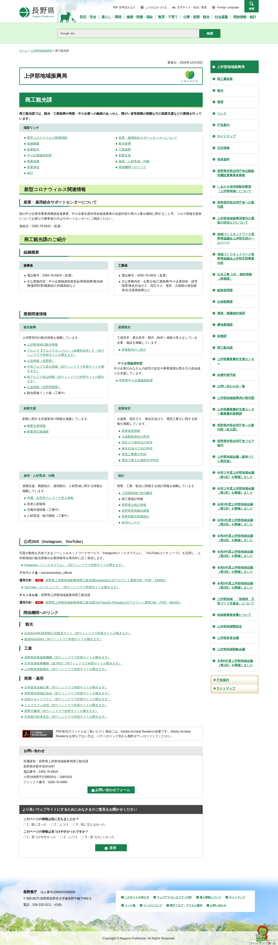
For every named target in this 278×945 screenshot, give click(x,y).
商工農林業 (225, 79)
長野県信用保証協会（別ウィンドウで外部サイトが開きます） (67, 693)
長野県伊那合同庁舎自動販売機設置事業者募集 (235, 173)
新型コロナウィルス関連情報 (55, 189)
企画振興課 (225, 301)
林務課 (221, 336)
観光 (220, 90)
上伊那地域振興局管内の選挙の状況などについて (235, 220)
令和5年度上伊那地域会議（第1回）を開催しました (235, 569)
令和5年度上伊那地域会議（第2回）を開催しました (235, 585)
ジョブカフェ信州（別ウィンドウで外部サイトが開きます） (66, 705)
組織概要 (33, 143)
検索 (251, 8)
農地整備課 (225, 324)
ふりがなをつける (156, 7)
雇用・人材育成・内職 (134, 161)
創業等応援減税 (38, 431)
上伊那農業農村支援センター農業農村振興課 (235, 411)
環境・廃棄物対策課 (231, 313)
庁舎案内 (223, 125)
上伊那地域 (129, 493)
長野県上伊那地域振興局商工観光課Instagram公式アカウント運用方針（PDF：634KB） (106, 580)
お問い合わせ (218, 905)
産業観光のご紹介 (134, 349)
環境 (220, 102)
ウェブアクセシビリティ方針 (174, 897)
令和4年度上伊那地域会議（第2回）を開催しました (235, 554)
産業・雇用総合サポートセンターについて (148, 137)
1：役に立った (37, 824)
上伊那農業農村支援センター (235, 361)
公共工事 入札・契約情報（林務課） (234, 276)
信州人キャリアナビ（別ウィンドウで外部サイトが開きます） (67, 699)
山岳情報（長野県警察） (44, 387)
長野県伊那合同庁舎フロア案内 (235, 443)
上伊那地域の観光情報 (42, 344)
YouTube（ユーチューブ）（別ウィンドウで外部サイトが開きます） (72, 587)
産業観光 (33, 149)
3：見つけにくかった (100, 837)
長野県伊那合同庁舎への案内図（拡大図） (235, 427)
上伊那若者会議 (228, 638)
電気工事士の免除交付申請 (140, 460)
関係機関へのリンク (132, 167)
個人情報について (210, 897)
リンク (221, 113)
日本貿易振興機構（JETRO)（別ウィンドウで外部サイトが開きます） (73, 663)
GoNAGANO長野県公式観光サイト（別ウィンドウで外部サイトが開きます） (77, 633)
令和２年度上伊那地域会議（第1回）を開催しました (235, 474)
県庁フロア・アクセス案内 (186, 905)
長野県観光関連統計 (135, 516)
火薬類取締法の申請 (135, 436)
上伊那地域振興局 (41, 50)
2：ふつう (61, 824)
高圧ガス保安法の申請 (137, 442)
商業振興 (33, 161)
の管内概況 (145, 493)
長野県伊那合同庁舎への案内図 (235, 204)
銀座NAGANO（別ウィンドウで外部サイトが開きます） (63, 639)
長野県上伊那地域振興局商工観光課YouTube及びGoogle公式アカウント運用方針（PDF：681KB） (113, 602)
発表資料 (223, 159)
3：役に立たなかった (90, 824)
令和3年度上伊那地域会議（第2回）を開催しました (235, 522)
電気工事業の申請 (134, 454)
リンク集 (130, 905)
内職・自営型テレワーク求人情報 (50, 498)
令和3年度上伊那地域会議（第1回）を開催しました (235, 506)
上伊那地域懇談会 (229, 626)
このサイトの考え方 (137, 897)
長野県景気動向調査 (135, 510)
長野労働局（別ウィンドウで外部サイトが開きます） (61, 711)
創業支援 (125, 155)
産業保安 (33, 167)
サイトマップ (226, 136)
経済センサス (131, 522)
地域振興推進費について (234, 615)
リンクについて (152, 905)
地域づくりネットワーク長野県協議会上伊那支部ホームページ (235, 239)
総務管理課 (225, 290)
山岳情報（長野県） (41, 360)
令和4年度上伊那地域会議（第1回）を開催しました (235, 538)
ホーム (23, 50)
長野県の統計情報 (134, 505)
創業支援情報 (36, 425)
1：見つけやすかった (41, 837)
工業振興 (125, 149)
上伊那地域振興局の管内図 (235, 398)
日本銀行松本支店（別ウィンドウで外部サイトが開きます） (66, 716)
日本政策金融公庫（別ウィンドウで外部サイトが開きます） (66, 687)
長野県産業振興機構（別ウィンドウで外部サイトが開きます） (67, 657)
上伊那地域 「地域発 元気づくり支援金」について (235, 601)
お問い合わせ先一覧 (231, 386)
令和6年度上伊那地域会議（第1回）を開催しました (235, 663)
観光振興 (125, 143)
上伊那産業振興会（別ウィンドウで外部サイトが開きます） (66, 669)
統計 (30, 173)
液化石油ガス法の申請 (137, 448)
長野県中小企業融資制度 (136, 380)
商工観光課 (225, 347)
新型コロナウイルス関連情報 (47, 137)
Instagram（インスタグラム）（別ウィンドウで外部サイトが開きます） (74, 565)
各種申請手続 (226, 375)
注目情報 (223, 148)
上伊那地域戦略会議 (231, 649)
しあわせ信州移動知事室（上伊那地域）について (234, 189)
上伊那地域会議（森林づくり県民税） (235, 459)
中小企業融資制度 (39, 155)
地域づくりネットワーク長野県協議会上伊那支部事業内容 (235, 259)
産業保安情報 (131, 430)
